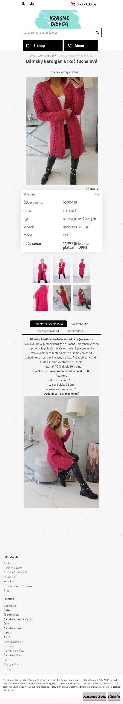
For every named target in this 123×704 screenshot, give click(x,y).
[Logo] (61, 19)
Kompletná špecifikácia (48, 324)
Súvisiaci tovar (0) (48, 330)
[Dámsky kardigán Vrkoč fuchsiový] (62, 78)
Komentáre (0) (76, 330)
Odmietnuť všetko (94, 696)
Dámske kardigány (46, 55)
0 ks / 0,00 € (86, 4)
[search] (97, 32)
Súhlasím (114, 696)
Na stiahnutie (79, 324)
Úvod (32, 55)
